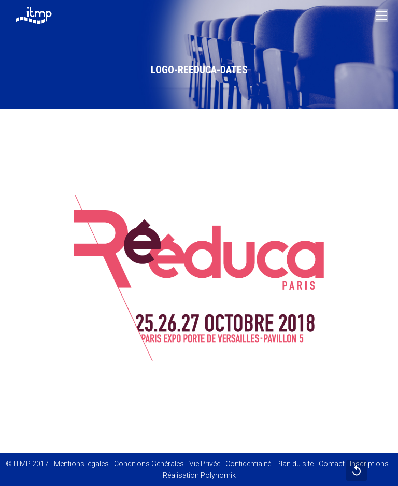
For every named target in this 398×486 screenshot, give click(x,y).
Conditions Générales (149, 464)
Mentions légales (81, 464)
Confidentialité (248, 464)
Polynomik (218, 475)
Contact (332, 464)
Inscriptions (369, 464)
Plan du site (295, 464)
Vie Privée (204, 464)
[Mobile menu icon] (381, 15)
